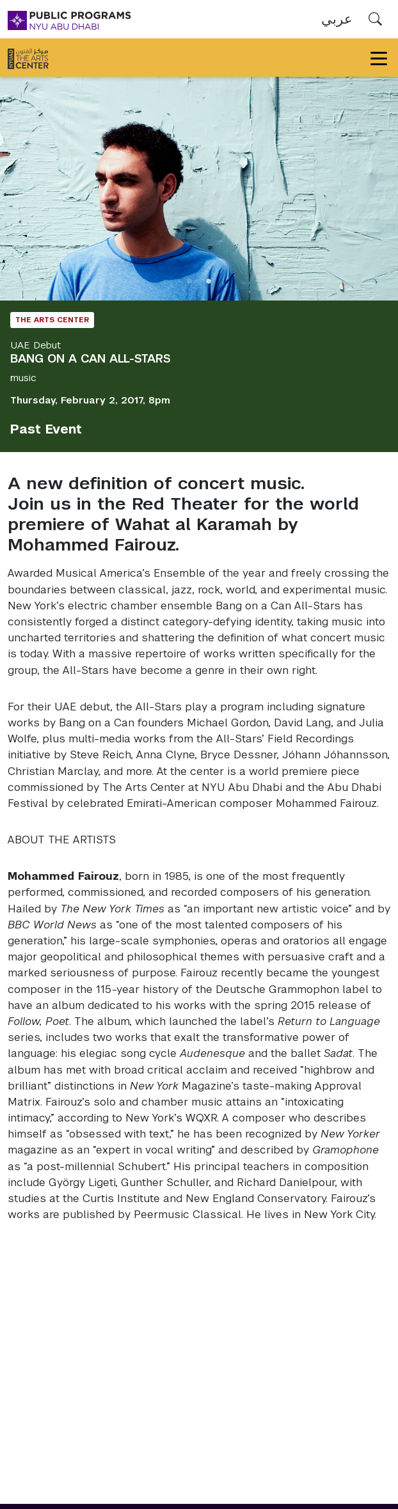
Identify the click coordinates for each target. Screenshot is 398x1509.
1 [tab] (189, 281)
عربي (337, 18)
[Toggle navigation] (379, 57)
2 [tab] (208, 281)
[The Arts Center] (28, 57)
